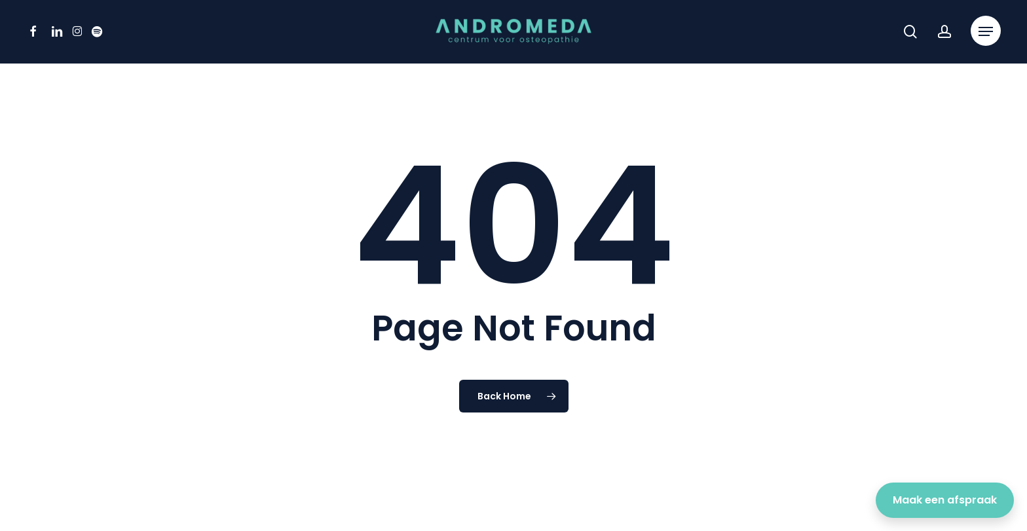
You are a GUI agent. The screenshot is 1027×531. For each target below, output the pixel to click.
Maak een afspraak (945, 499)
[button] (986, 32)
